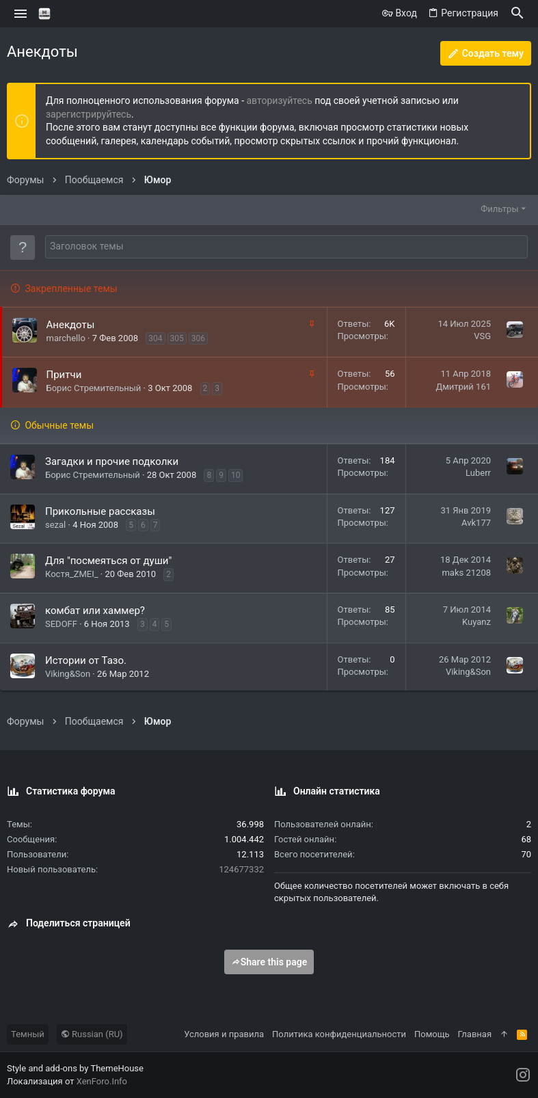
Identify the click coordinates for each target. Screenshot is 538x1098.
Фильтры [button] (499, 209)
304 (155, 338)
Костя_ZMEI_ (71, 574)
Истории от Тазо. (85, 660)
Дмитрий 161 (463, 386)
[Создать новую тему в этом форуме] (286, 246)
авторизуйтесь (279, 100)
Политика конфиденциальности (339, 1034)
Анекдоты (70, 325)
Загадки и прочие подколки (111, 461)
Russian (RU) (92, 1034)
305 (177, 338)
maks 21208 (466, 572)
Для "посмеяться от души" (108, 560)
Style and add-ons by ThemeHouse (75, 1068)
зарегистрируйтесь (88, 114)
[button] (21, 13)
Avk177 (476, 523)
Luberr (478, 473)
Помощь (432, 1034)
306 (198, 338)
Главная (475, 1034)
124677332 (241, 869)
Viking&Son (67, 674)
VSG (482, 336)
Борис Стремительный (94, 388)
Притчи (64, 375)
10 (236, 475)
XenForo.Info (102, 1081)
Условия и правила (224, 1034)
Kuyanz (476, 622)
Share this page (269, 961)
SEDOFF (61, 624)
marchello (65, 338)
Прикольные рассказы (100, 511)
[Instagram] (523, 1075)
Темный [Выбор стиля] (27, 1034)
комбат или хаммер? (95, 610)
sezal (55, 525)
